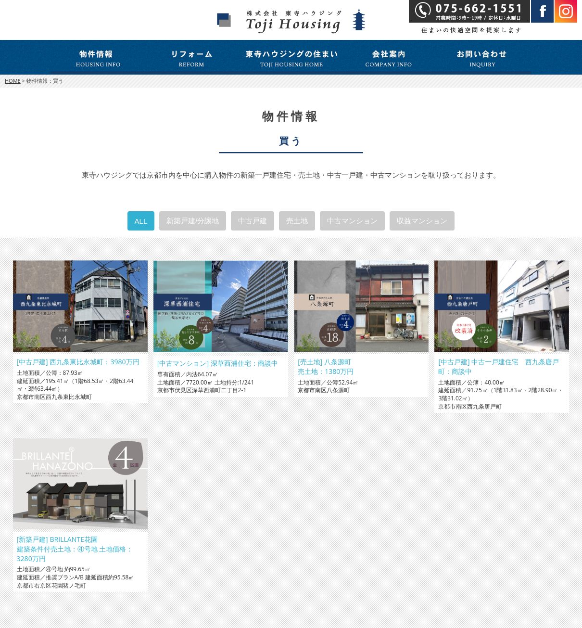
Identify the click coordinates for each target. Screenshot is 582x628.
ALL (141, 221)
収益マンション (422, 221)
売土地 (297, 221)
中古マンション (352, 221)
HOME (13, 80)
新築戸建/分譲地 (192, 221)
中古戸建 (252, 221)
